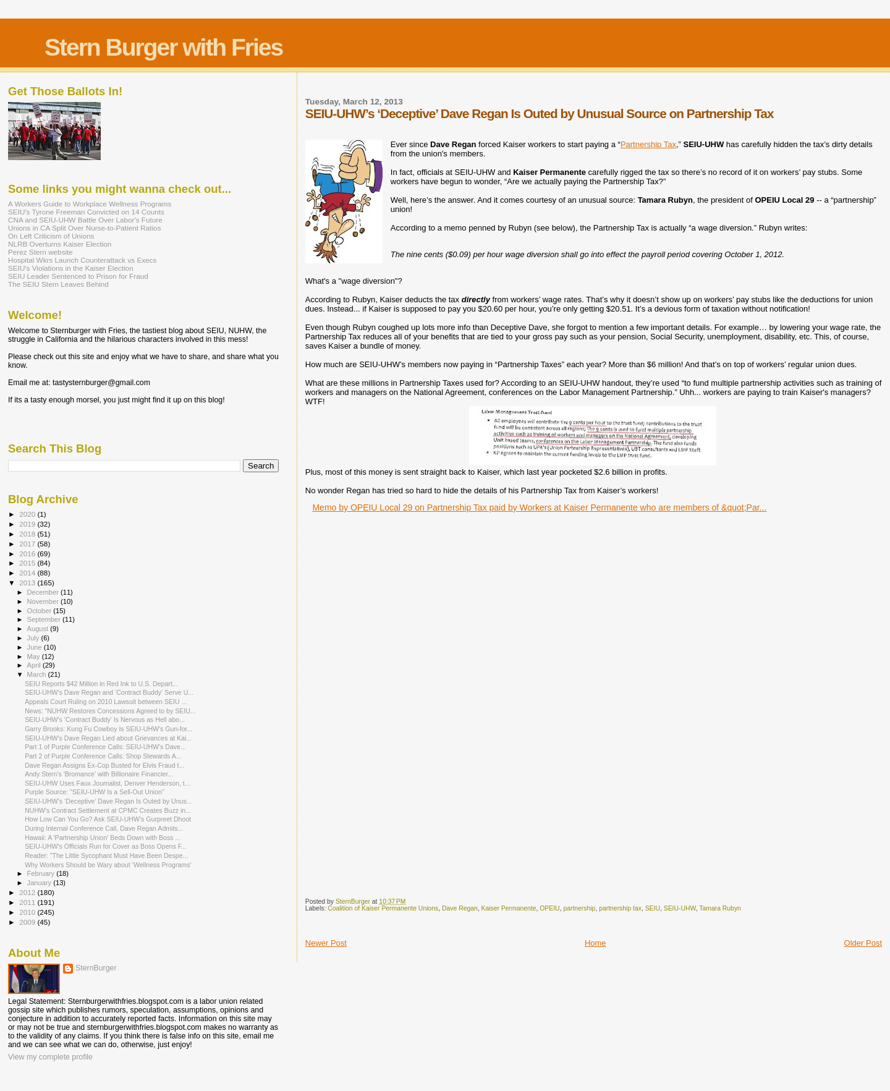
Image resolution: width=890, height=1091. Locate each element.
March (37, 674)
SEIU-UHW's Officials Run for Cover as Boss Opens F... (106, 846)
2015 (28, 563)
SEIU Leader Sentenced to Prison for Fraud (78, 276)
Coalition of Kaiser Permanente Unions (383, 908)
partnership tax (620, 908)
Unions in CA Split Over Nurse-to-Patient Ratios (84, 228)
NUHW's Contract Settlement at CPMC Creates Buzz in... (108, 810)
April (35, 665)
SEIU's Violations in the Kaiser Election (71, 268)
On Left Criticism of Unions (51, 236)
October (40, 610)
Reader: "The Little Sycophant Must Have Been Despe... (106, 855)
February (42, 873)
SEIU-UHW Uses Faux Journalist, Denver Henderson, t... (107, 783)
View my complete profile (50, 1057)
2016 (28, 554)
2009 (28, 922)
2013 (28, 583)
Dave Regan (460, 908)
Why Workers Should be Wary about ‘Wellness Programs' (108, 864)
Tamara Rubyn (720, 908)
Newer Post (326, 943)
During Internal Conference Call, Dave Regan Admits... (104, 828)
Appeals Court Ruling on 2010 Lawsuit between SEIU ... (106, 701)
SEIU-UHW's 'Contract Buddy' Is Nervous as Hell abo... (105, 719)
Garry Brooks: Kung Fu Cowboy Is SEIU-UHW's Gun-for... (108, 728)
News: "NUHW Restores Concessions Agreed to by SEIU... (110, 711)
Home (595, 943)
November (44, 601)
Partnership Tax (648, 144)
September (45, 619)
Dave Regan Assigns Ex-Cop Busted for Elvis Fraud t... (104, 765)
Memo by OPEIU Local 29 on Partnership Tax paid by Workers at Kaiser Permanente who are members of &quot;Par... (539, 507)
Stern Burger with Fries (163, 47)
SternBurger (96, 968)
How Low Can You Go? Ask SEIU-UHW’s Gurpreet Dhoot (108, 819)
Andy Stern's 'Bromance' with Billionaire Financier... (99, 774)
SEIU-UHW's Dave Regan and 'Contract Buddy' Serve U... (109, 692)
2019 (28, 524)
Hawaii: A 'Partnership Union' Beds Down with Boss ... (102, 837)
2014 (28, 573)
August (39, 628)
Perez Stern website (40, 252)
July (34, 638)
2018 (28, 534)
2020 (28, 514)
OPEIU (549, 908)
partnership (579, 908)
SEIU (652, 908)
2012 (28, 892)
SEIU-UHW (680, 908)
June (35, 647)
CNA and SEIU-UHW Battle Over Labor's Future (85, 220)
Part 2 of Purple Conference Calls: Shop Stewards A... (103, 756)
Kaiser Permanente (508, 908)
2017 (28, 544)
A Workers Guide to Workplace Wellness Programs (89, 204)
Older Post (863, 943)
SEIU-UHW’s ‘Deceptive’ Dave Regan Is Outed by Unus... (108, 801)
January (40, 882)
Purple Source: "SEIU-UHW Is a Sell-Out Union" (94, 792)
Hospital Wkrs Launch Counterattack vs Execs (82, 260)
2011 (28, 902)
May (34, 656)
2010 (28, 912)
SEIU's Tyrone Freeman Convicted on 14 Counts (86, 212)
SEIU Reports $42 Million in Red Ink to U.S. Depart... (101, 683)
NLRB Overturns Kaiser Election (59, 244)
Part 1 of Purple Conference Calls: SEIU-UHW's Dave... (105, 746)
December (44, 592)
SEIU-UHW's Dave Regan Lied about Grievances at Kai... (108, 738)
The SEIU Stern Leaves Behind (58, 284)
